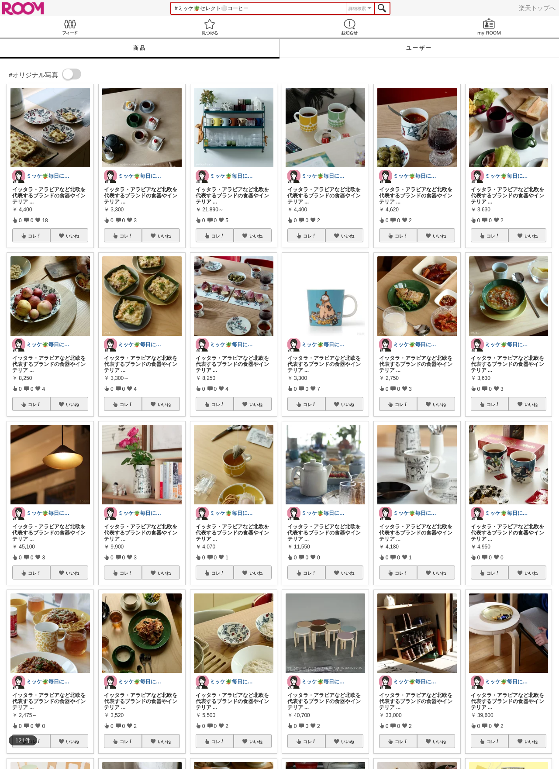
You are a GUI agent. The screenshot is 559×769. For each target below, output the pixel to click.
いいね (72, 236)
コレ (34, 236)
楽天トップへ (537, 7)
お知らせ (349, 27)
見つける (210, 27)
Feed (70, 27)
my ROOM (489, 27)
